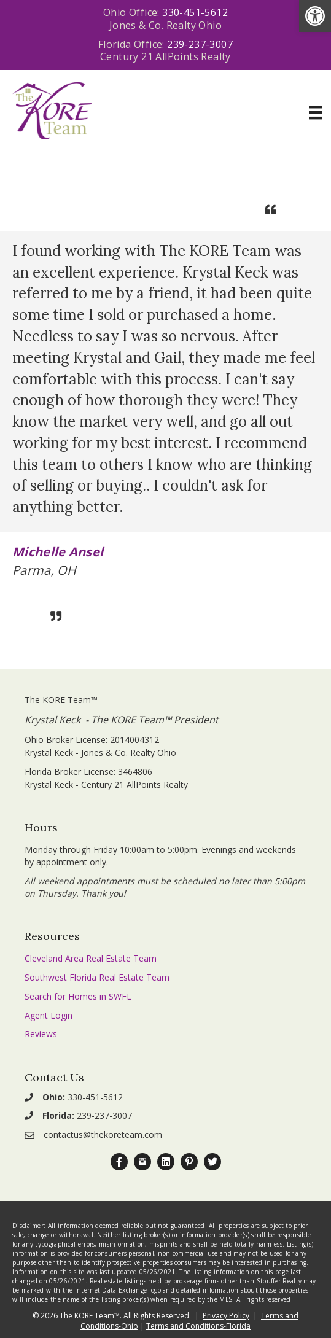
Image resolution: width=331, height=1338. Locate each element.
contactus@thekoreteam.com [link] (103, 1134)
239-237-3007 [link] (200, 44)
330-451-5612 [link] (195, 12)
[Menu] (315, 112)
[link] (315, 16)
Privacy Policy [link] (226, 1315)
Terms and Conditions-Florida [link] (198, 1326)
